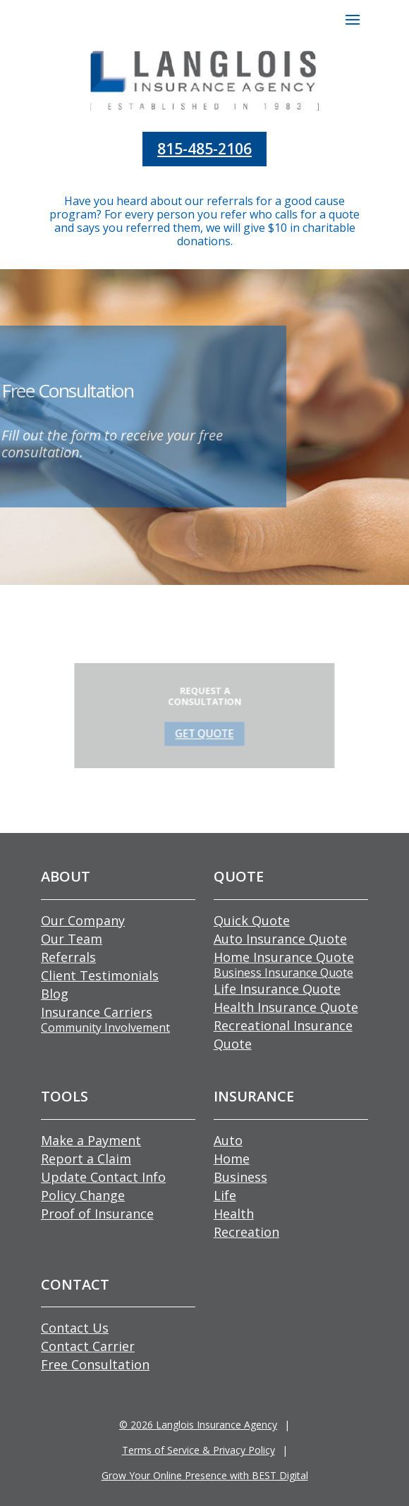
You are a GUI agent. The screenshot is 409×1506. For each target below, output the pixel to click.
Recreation (246, 1231)
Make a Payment (91, 1140)
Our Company (83, 920)
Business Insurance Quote (283, 972)
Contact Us (75, 1327)
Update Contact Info (103, 1176)
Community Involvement (105, 1027)
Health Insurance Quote (286, 1007)
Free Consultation (95, 1364)
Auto (228, 1140)
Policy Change (83, 1195)
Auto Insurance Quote (280, 938)
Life (225, 1195)
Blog (54, 993)
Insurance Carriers (96, 1012)
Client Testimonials (100, 975)
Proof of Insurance (97, 1213)
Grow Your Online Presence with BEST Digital (205, 1475)
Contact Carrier (88, 1346)
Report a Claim (86, 1158)
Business (240, 1176)
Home (232, 1158)
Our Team (71, 938)
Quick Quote (252, 920)
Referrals (68, 957)
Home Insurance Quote (284, 957)
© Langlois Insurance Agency (198, 1424)
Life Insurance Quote (277, 988)
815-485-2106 (204, 149)
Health (234, 1213)
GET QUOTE (205, 730)
